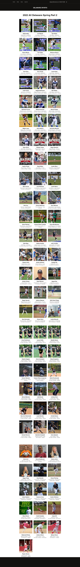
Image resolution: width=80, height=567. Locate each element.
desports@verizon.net (54, 1)
